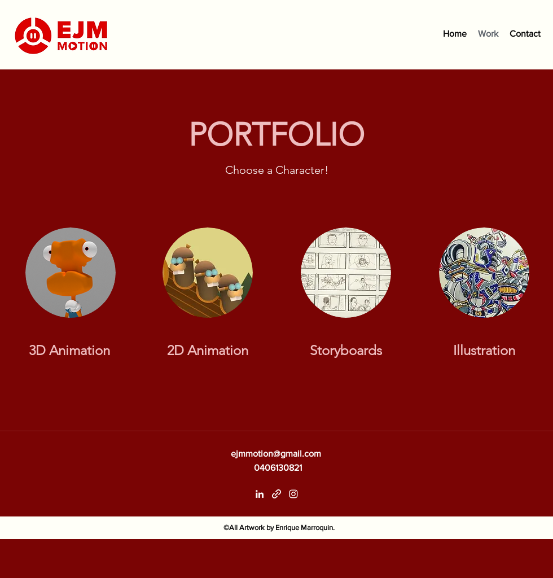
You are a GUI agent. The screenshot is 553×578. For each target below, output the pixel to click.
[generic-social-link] (276, 494)
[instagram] (293, 494)
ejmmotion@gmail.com (276, 453)
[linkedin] (259, 494)
